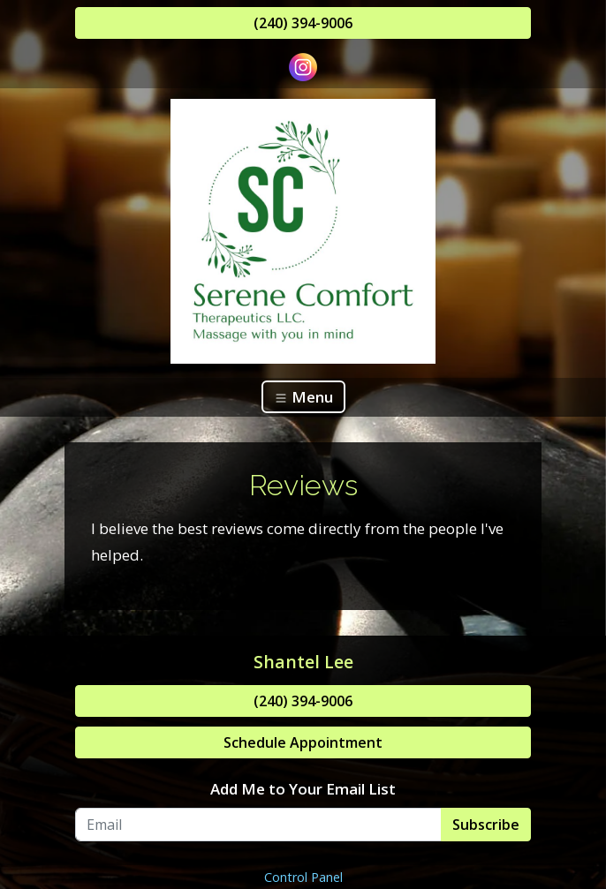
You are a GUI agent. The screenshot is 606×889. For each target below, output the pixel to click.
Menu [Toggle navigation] (303, 397)
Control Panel (303, 877)
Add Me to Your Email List (303, 789)
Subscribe (485, 824)
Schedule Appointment (303, 742)
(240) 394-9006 (303, 23)
